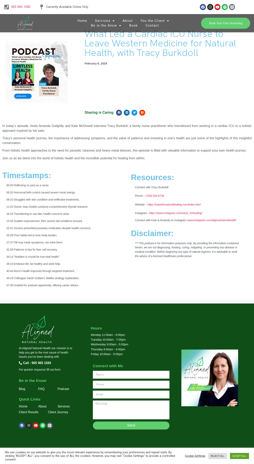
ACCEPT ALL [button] (239, 455)
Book (133, 25)
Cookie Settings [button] (195, 456)
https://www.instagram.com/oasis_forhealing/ (175, 213)
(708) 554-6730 (154, 195)
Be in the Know (106, 25)
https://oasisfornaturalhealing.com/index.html (174, 204)
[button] (119, 112)
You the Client (154, 20)
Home (82, 21)
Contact (152, 25)
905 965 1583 (21, 7)
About (128, 21)
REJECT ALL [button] (218, 455)
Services (105, 20)
